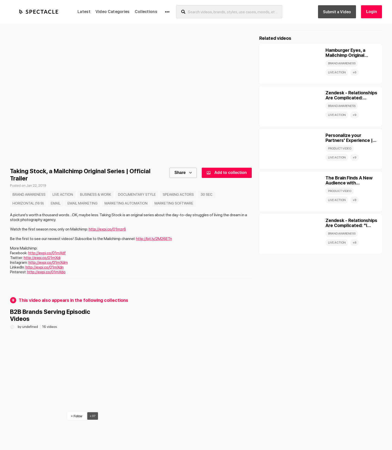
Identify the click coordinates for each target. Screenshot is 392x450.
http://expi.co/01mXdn (45, 267)
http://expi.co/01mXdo (46, 272)
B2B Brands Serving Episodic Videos (50, 315)
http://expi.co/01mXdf (47, 253)
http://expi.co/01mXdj (42, 257)
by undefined (28, 327)
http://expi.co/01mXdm (48, 262)
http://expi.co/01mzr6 (107, 229)
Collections (146, 11)
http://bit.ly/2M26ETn (154, 238)
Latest (84, 11)
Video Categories (113, 11)
